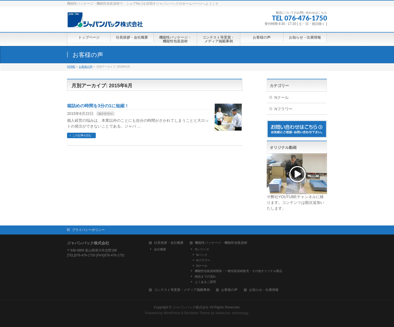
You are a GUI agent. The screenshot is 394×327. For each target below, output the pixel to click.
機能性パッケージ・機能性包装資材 (221, 243)
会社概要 (160, 249)
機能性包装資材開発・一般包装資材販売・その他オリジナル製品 (238, 271)
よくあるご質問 (205, 281)
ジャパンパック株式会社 (191, 307)
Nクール (281, 97)
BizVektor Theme (197, 313)
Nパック (201, 254)
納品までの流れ (205, 276)
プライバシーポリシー (88, 230)
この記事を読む (82, 135)
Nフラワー (106, 113)
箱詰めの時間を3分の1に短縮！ (98, 105)
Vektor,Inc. (223, 313)
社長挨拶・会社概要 (169, 243)
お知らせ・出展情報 (264, 290)
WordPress (172, 313)
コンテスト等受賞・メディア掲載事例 (182, 290)
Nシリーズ (202, 249)
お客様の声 (229, 290)
